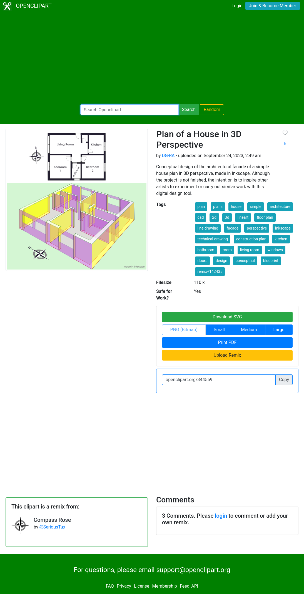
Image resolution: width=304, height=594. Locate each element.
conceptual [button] (245, 260)
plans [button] (218, 206)
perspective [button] (257, 228)
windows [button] (275, 250)
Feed (185, 586)
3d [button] (227, 217)
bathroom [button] (206, 250)
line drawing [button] (208, 228)
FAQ (110, 586)
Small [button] (219, 329)
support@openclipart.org (193, 570)
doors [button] (203, 260)
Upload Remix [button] (227, 355)
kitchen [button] (281, 239)
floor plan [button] (265, 217)
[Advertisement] (152, 58)
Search (189, 109)
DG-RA (168, 155)
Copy (284, 379)
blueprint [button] (270, 260)
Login (236, 5)
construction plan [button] (251, 239)
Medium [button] (249, 329)
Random (212, 109)
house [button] (236, 206)
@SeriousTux (52, 527)
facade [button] (232, 228)
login (221, 515)
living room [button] (249, 250)
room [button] (227, 250)
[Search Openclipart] (129, 109)
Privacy (124, 586)
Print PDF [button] (227, 342)
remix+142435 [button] (210, 271)
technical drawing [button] (213, 239)
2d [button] (214, 217)
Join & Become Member (272, 5)
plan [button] (201, 206)
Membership (164, 586)
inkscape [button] (283, 228)
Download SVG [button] (227, 316)
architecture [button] (280, 206)
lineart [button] (243, 217)
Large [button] (278, 329)
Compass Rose (52, 520)
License (141, 586)
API (194, 586)
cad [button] (201, 217)
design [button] (221, 260)
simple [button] (255, 206)
